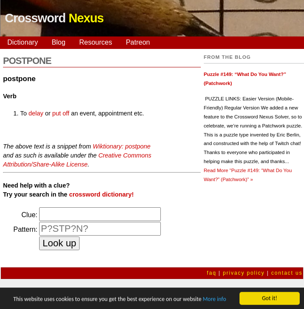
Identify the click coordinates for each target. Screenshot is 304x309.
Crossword (54, 18)
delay (35, 113)
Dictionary (22, 42)
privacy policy (243, 273)
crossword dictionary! (101, 194)
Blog (58, 42)
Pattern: (25, 229)
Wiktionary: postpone (121, 146)
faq (211, 273)
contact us (287, 273)
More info (214, 299)
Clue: (29, 214)
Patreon (138, 42)
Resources (95, 42)
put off (60, 113)
